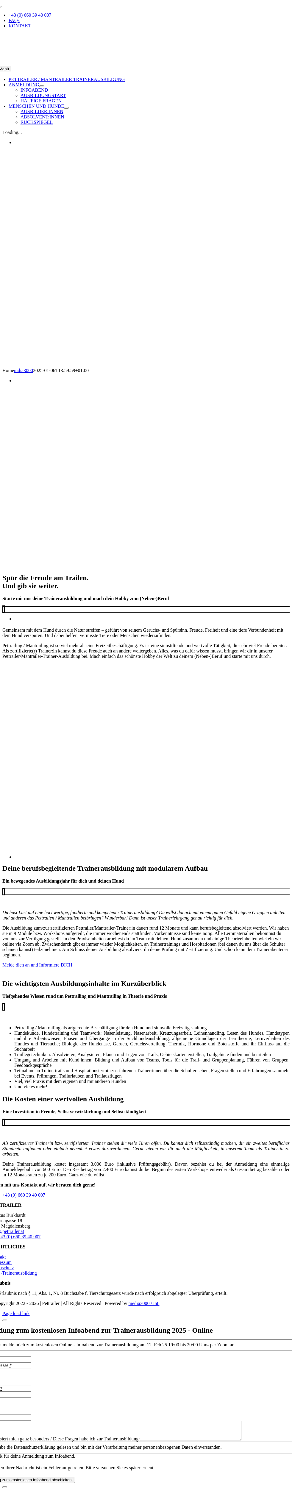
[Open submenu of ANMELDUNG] (41, 86)
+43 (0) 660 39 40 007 (23, 1195)
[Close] (4, 1320)
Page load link (16, 1313)
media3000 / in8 (144, 1303)
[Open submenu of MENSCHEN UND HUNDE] (66, 108)
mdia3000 (23, 370)
